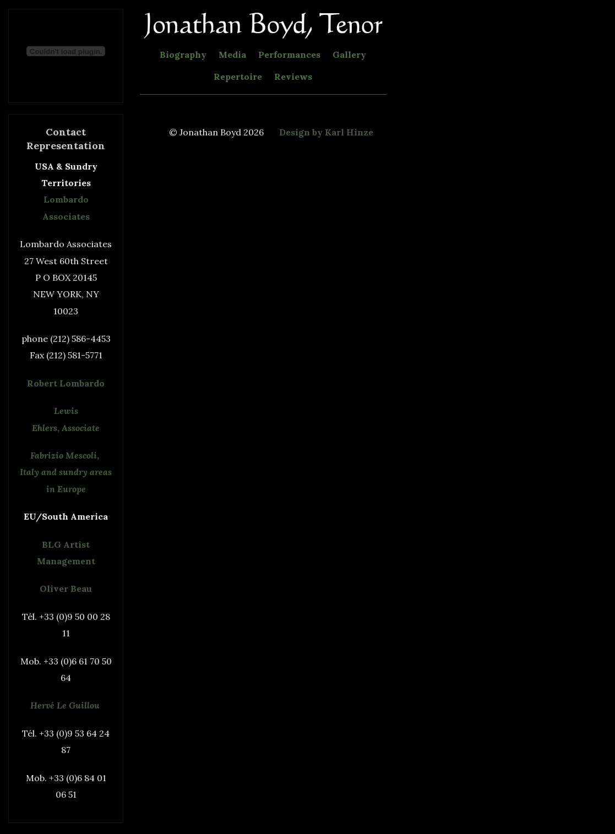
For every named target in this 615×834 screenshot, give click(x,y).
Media (232, 54)
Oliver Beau (66, 588)
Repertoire (238, 76)
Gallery (349, 54)
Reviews (293, 76)
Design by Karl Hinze (326, 132)
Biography (183, 54)
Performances (289, 54)
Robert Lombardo (66, 383)
